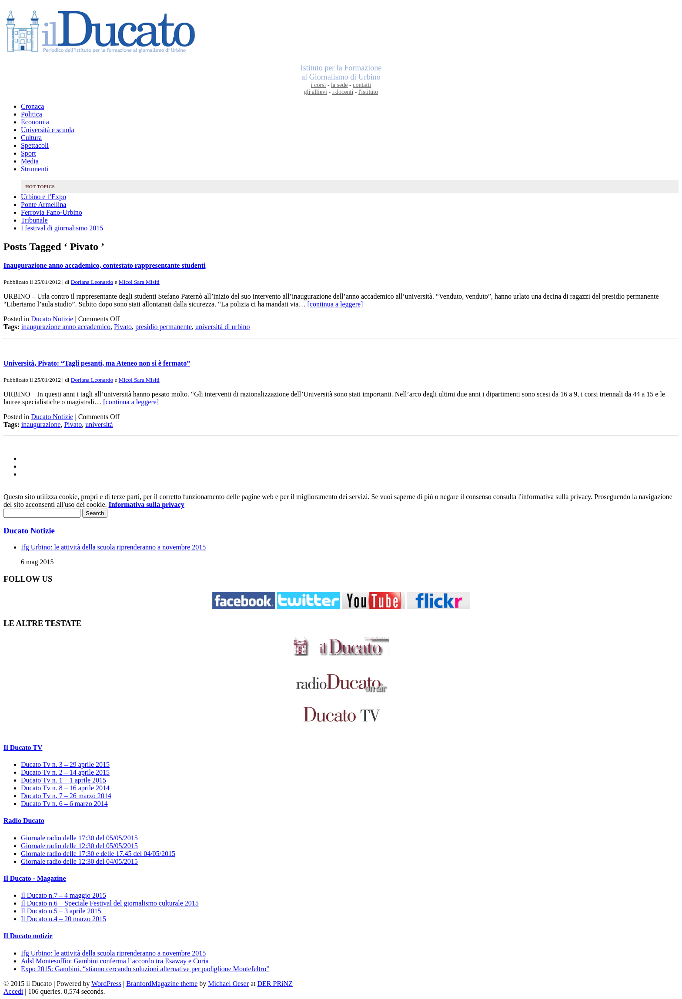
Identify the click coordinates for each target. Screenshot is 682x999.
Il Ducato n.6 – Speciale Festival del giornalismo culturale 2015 (110, 903)
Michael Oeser (228, 983)
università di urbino (222, 326)
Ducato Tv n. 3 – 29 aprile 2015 (65, 764)
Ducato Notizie (52, 319)
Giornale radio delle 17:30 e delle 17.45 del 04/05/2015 (98, 853)
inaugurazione (41, 424)
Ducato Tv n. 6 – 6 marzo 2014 (64, 803)
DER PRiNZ (275, 983)
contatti (362, 85)
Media (30, 161)
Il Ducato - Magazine (34, 878)
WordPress (106, 983)
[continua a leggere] (335, 304)
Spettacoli (35, 145)
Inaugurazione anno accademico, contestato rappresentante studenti (104, 265)
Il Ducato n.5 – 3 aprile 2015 (61, 911)
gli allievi (315, 92)
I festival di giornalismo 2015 (62, 228)
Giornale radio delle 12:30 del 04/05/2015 (79, 861)
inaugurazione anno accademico (65, 326)
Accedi (13, 991)
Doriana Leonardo (92, 282)
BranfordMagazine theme (161, 983)
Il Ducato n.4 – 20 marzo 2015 (63, 918)
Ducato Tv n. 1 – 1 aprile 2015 (63, 780)
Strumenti (34, 169)
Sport (28, 153)
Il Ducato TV (23, 747)
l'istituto (368, 92)
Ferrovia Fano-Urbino (51, 212)
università (99, 424)
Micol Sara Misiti (139, 282)
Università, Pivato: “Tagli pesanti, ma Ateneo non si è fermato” (96, 363)
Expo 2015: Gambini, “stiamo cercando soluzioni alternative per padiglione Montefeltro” (145, 968)
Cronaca (32, 106)
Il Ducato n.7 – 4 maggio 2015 (63, 895)
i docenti (343, 92)
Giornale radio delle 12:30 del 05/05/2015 (79, 845)
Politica (31, 114)
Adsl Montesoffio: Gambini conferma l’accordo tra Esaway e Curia (115, 961)
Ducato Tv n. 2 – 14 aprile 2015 (65, 772)
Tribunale (34, 220)
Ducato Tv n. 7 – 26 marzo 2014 (66, 795)
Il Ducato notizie (28, 935)
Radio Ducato (23, 820)
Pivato (123, 326)
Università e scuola (47, 129)
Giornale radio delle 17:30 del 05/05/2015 (79, 838)
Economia (35, 122)
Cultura (31, 137)
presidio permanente (163, 326)
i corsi (318, 85)
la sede (339, 85)
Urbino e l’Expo (43, 196)
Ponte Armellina (43, 204)
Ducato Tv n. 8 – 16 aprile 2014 (65, 788)
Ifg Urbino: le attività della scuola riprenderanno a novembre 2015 (113, 547)
